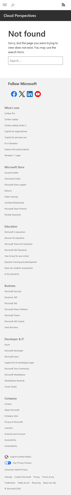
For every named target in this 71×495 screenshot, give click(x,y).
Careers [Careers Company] (8, 403)
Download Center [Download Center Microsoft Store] (13, 178)
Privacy (36, 476)
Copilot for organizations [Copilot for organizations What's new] (16, 131)
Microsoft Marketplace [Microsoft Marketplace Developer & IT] (15, 374)
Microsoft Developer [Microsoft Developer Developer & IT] (14, 350)
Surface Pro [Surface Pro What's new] (10, 113)
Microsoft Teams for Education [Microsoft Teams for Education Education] (18, 244)
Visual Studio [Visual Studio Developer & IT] (11, 386)
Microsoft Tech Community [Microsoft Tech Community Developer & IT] (17, 368)
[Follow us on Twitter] (22, 94)
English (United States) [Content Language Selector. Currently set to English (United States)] (20, 456)
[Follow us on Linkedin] (30, 94)
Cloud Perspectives (20, 15)
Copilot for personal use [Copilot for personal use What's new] (15, 137)
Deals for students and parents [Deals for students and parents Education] (19, 268)
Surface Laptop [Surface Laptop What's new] (11, 119)
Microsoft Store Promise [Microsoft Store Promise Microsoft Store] (16, 208)
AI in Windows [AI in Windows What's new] (11, 143)
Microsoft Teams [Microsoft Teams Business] (12, 315)
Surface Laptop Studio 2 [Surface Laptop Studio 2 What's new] (15, 125)
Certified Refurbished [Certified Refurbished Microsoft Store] (14, 202)
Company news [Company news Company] (11, 415)
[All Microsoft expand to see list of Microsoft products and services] (4, 5)
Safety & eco (23, 482)
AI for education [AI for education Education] (12, 274)
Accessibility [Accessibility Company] (10, 439)
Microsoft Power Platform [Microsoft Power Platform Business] (16, 309)
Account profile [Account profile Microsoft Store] (11, 172)
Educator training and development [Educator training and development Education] (21, 262)
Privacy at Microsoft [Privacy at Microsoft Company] (14, 421)
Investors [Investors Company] (9, 427)
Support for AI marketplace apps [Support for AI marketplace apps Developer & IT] (19, 362)
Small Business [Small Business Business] (11, 327)
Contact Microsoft (23, 476)
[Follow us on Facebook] (14, 94)
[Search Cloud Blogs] (13, 5)
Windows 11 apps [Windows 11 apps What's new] (13, 155)
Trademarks (10, 482)
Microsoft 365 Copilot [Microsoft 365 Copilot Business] (14, 321)
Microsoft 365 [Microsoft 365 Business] (11, 303)
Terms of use (48, 476)
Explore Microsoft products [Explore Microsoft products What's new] (17, 149)
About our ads (49, 482)
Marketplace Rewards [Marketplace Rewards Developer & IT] (15, 380)
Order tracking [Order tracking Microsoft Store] (11, 196)
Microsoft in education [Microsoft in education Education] (15, 232)
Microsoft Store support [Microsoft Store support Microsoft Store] (15, 184)
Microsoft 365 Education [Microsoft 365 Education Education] (16, 250)
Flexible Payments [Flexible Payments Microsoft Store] (13, 214)
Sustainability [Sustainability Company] (11, 446)
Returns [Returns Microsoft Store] (8, 190)
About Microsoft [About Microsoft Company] (12, 409)
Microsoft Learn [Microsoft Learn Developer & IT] (12, 356)
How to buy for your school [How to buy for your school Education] (17, 256)
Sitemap (8, 476)
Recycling (36, 482)
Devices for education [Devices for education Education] (14, 238)
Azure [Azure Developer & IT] (7, 344)
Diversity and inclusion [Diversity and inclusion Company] (15, 433)
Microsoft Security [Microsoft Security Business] (13, 291)
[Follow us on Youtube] (38, 94)
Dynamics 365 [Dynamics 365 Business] (11, 297)
